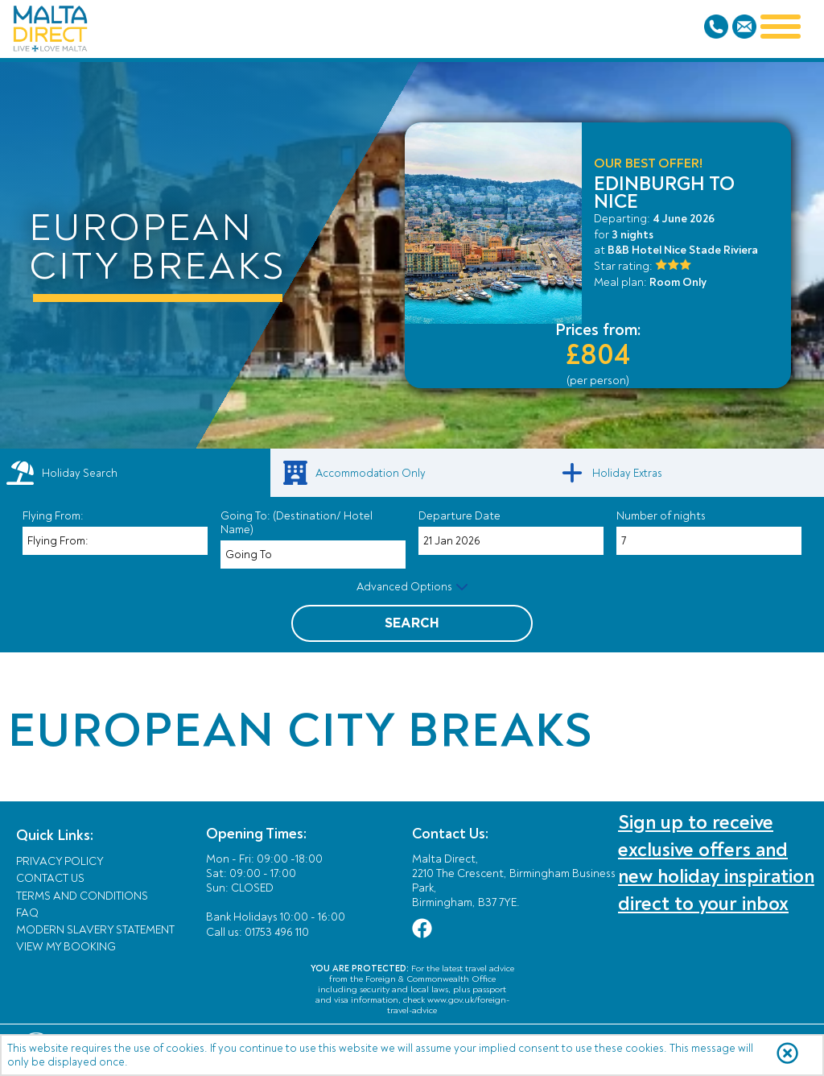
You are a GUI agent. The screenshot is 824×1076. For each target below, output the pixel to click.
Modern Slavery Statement (95, 930)
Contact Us (50, 878)
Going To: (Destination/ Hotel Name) (296, 522)
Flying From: (53, 516)
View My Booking (66, 947)
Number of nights (661, 516)
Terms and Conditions (82, 896)
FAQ (27, 913)
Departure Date (459, 516)
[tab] (135, 473)
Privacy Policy (60, 861)
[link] (412, 473)
